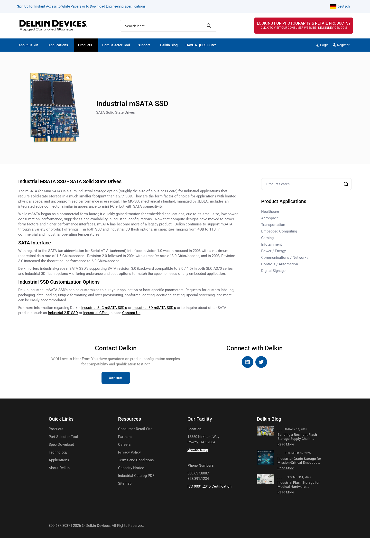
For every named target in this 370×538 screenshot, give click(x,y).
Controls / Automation (279, 264)
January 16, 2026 (295, 429)
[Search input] (166, 26)
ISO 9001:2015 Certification (209, 486)
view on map (197, 450)
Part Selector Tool (116, 45)
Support (144, 45)
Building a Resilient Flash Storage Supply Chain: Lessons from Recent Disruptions (297, 441)
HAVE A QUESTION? (200, 45)
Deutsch (343, 6)
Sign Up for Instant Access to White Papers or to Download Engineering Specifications (81, 6)
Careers (124, 444)
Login (324, 45)
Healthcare (270, 211)
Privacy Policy (129, 452)
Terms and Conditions (136, 460)
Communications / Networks (284, 257)
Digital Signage (273, 271)
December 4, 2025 (299, 477)
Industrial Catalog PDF (136, 476)
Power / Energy (273, 251)
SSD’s (154, 308)
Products (85, 45)
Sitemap (124, 483)
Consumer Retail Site (135, 429)
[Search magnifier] (210, 25)
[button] (30, 45)
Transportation (273, 225)
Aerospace (270, 218)
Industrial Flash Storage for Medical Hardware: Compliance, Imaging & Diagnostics (299, 489)
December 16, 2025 (298, 453)
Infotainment (271, 244)
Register (343, 45)
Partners (125, 437)
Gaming (267, 238)
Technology (58, 452)
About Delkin (28, 45)
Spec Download (61, 444)
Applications (58, 45)
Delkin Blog (169, 45)
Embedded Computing (279, 231)
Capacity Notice (131, 468)
